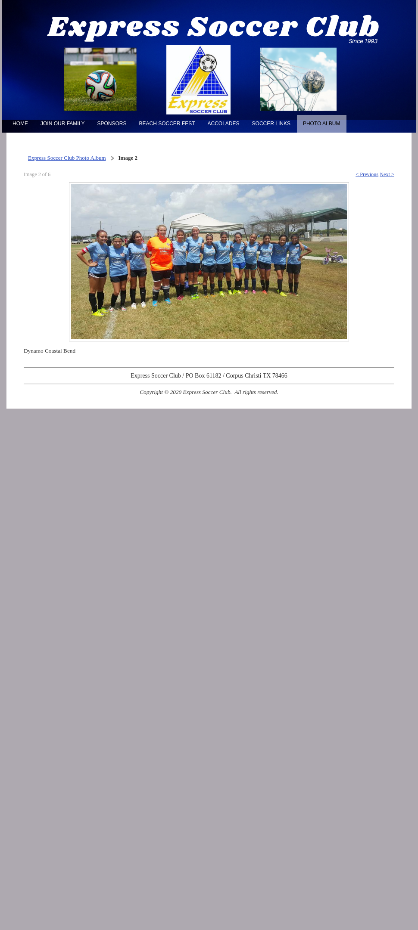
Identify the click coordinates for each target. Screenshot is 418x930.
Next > (387, 174)
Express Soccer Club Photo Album (67, 158)
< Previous (367, 174)
